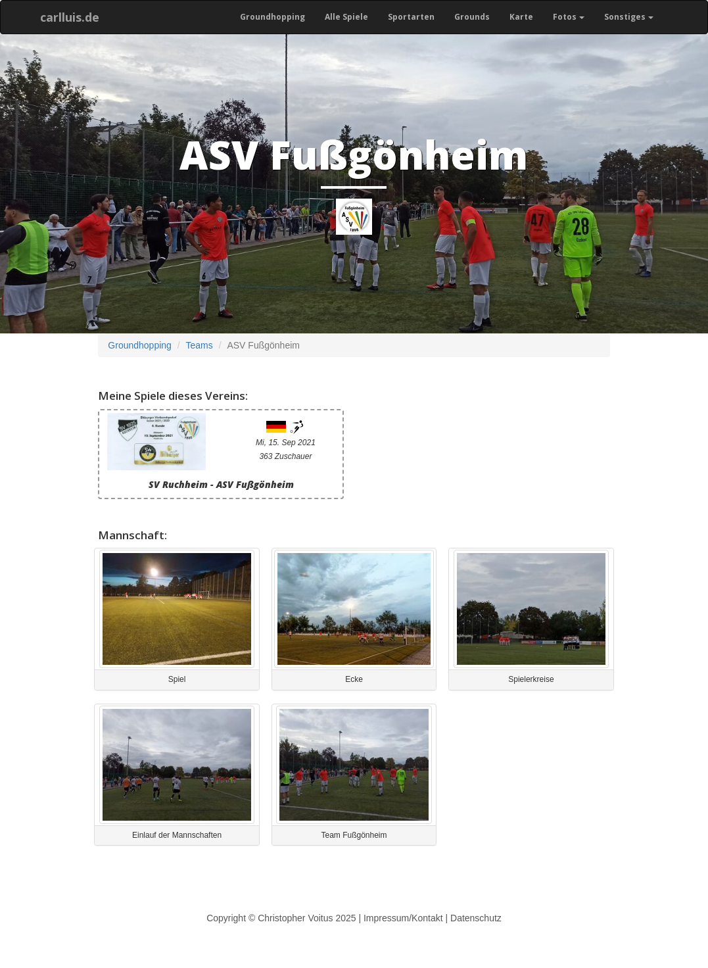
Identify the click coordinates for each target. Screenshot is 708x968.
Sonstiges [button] (628, 16)
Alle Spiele (346, 16)
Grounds (472, 16)
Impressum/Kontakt (403, 918)
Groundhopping (272, 16)
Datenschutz (476, 918)
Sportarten (411, 16)
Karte (521, 16)
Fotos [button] (568, 16)
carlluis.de (69, 17)
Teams (199, 345)
